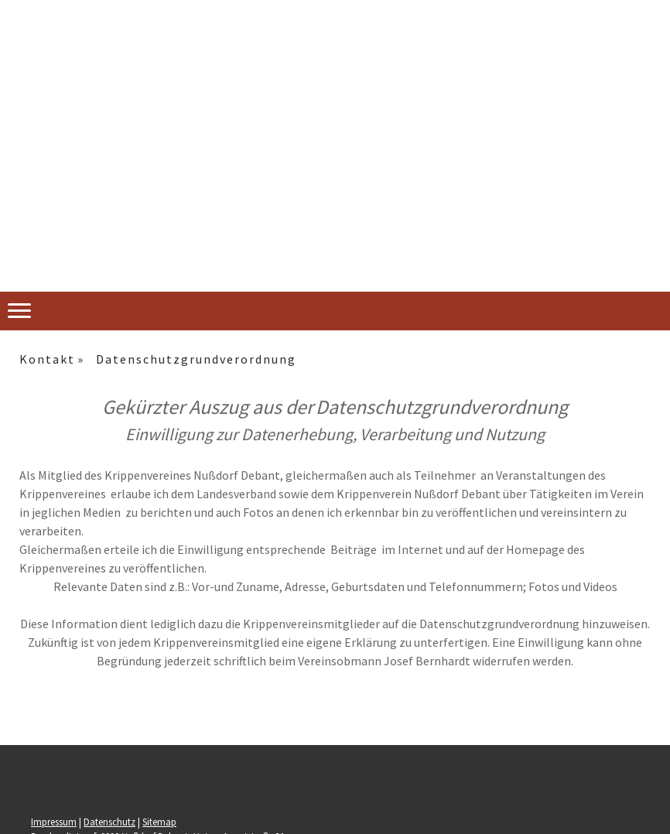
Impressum (54, 821)
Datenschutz (109, 821)
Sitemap (159, 821)
